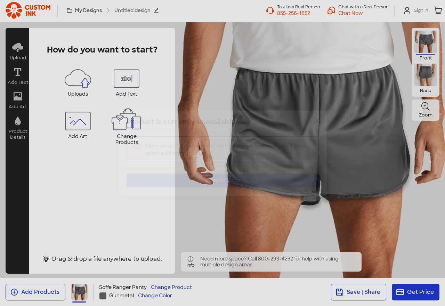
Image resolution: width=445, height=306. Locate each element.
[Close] (317, 125)
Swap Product (222, 175)
